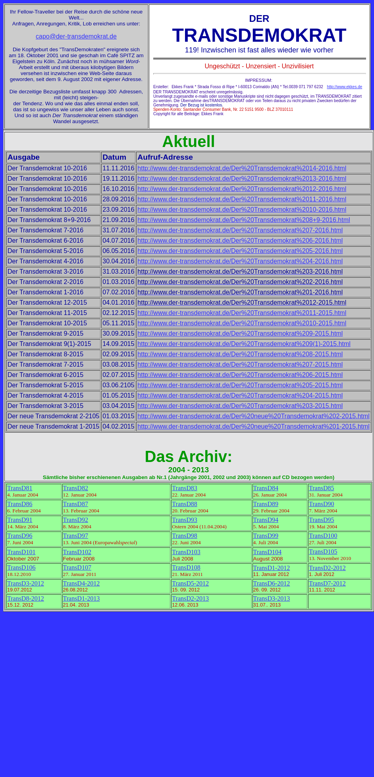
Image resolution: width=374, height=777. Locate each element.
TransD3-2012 (25, 583)
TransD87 (75, 504)
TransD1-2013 (81, 598)
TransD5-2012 (190, 583)
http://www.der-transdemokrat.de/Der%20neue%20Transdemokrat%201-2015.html (253, 426)
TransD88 (184, 504)
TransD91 (19, 519)
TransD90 (321, 504)
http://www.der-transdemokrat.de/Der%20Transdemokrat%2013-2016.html (241, 178)
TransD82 (75, 488)
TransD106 (21, 567)
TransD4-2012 (81, 583)
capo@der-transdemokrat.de (76, 36)
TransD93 (184, 519)
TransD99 (265, 535)
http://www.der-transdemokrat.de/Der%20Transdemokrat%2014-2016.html (241, 168)
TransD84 (265, 488)
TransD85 (321, 488)
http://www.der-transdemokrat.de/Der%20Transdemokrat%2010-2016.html (241, 209)
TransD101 (21, 552)
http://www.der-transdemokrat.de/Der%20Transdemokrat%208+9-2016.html (243, 219)
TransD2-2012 (327, 567)
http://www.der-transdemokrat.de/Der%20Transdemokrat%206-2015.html (240, 374)
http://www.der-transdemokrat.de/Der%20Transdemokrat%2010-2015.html (241, 323)
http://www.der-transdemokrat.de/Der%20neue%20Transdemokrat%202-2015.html (253, 416)
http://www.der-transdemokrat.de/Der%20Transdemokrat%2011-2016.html (241, 199)
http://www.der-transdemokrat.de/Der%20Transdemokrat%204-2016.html (240, 261)
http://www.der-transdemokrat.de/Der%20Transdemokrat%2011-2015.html (241, 312)
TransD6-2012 (271, 583)
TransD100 (323, 535)
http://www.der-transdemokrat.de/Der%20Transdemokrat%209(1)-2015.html (244, 343)
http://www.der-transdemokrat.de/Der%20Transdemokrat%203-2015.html (240, 405)
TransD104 (267, 552)
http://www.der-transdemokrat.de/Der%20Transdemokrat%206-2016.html (240, 240)
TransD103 (186, 552)
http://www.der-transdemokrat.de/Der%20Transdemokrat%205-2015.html (240, 385)
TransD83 (184, 488)
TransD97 (75, 535)
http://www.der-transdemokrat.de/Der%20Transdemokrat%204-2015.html (240, 395)
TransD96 (19, 535)
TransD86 (19, 504)
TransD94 (265, 519)
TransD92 (75, 519)
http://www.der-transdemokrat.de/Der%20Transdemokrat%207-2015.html (240, 364)
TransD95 (321, 519)
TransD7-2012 (327, 583)
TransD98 (184, 535)
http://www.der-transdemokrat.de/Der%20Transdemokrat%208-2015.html (240, 354)
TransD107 (77, 567)
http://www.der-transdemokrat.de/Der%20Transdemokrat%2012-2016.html (241, 189)
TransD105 (323, 551)
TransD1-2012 (271, 567)
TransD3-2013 (271, 598)
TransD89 (265, 504)
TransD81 (19, 488)
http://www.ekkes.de (344, 87)
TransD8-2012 (25, 598)
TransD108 (186, 567)
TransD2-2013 (190, 598)
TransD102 (77, 552)
